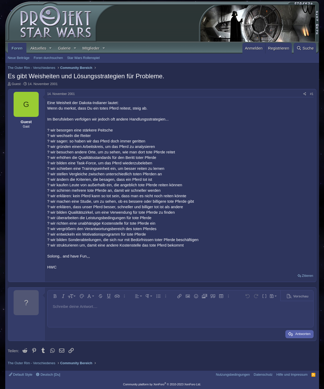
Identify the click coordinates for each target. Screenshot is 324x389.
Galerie (64, 48)
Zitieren (307, 276)
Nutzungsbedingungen (233, 374)
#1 (311, 94)
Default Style (20, 374)
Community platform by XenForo (162, 384)
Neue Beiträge (19, 58)
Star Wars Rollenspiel (83, 58)
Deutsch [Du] (48, 374)
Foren (17, 48)
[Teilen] (305, 94)
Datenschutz (263, 374)
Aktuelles (38, 48)
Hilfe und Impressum (292, 374)
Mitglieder (90, 48)
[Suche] (305, 48)
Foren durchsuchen (48, 58)
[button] (50, 48)
